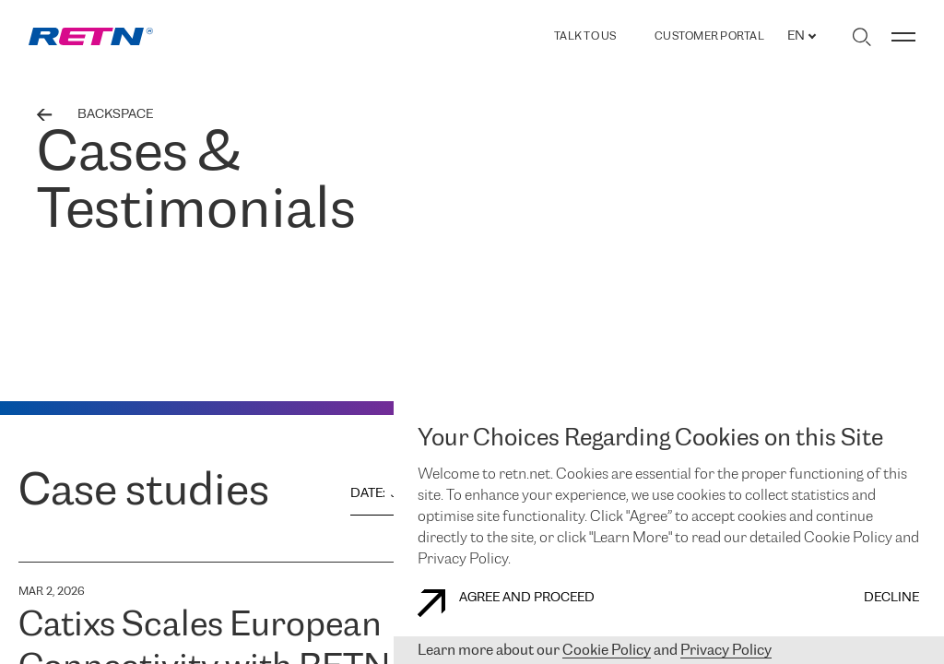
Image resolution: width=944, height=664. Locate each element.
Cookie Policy (606, 651)
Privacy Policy (726, 651)
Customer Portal (709, 36)
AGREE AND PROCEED (506, 603)
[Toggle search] (861, 37)
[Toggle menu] (903, 37)
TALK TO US (585, 36)
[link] (91, 36)
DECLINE (891, 598)
